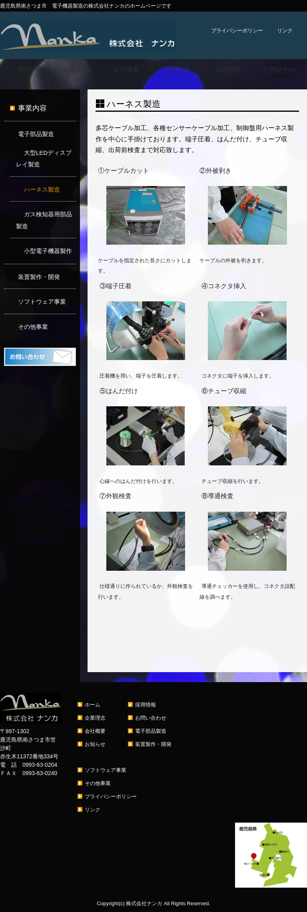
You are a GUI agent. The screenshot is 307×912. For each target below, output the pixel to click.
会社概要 (126, 69)
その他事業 (33, 326)
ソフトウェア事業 (42, 301)
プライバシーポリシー (237, 31)
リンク (285, 31)
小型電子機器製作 (48, 250)
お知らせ (177, 69)
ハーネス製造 (42, 189)
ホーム (92, 705)
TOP (24, 69)
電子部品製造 (36, 134)
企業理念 (75, 69)
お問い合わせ (279, 69)
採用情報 (228, 69)
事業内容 (32, 108)
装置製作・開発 (39, 276)
